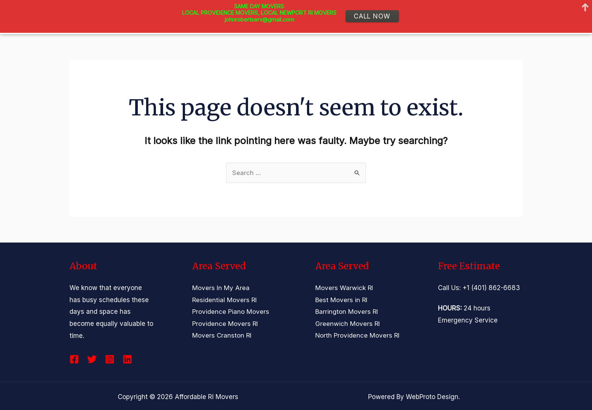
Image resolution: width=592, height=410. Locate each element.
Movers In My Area (221, 288)
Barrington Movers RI (347, 311)
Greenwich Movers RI (347, 323)
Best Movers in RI (341, 300)
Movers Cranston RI (222, 335)
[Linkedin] (127, 359)
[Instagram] (109, 359)
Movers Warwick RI (344, 288)
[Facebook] (74, 359)
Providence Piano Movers (230, 311)
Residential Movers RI (224, 300)
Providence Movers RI (225, 323)
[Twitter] (92, 359)
